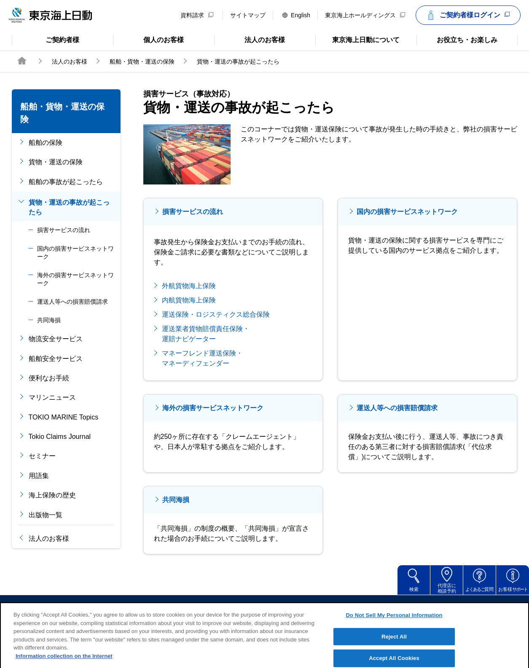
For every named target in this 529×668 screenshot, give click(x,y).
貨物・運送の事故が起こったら (69, 207)
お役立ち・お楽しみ (456, 39)
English (296, 15)
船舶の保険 (45, 142)
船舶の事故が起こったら (66, 181)
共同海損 (49, 320)
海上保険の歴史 (52, 495)
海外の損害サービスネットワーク (75, 279)
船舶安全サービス (56, 358)
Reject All (394, 645)
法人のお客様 (249, 39)
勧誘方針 (270, 607)
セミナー (42, 456)
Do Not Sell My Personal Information (394, 623)
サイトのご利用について (205, 607)
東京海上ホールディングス (365, 15)
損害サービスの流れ (63, 230)
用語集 (39, 475)
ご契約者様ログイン (467, 15)
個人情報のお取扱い (329, 607)
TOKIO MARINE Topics (64, 417)
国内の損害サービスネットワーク (75, 252)
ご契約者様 (46, 39)
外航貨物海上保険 (189, 285)
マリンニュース (52, 397)
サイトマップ (248, 15)
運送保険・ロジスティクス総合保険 (216, 314)
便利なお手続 (49, 378)
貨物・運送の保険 (56, 162)
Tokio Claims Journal (60, 436)
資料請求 (196, 15)
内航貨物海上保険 (189, 300)
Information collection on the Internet (64, 664)
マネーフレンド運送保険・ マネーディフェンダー (202, 358)
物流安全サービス (56, 338)
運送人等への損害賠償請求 (72, 301)
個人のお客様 (148, 39)
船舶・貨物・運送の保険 (142, 61)
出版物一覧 (45, 514)
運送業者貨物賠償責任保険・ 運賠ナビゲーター (206, 333)
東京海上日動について (357, 39)
